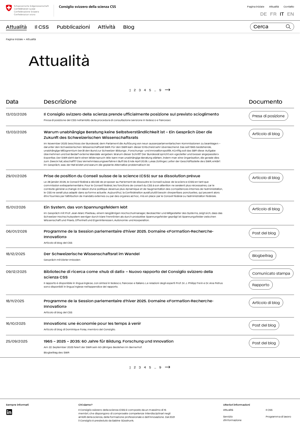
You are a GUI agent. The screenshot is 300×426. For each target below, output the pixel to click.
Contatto (289, 6)
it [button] (282, 13)
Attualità (274, 6)
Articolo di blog (266, 133)
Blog (128, 26)
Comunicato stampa (271, 273)
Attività (106, 26)
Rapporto (260, 284)
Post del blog (264, 233)
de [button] (263, 13)
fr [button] (273, 13)
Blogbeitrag (262, 255)
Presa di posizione (268, 116)
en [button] (290, 13)
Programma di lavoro (278, 416)
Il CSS (42, 26)
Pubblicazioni (73, 26)
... (155, 90)
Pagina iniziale (255, 6)
